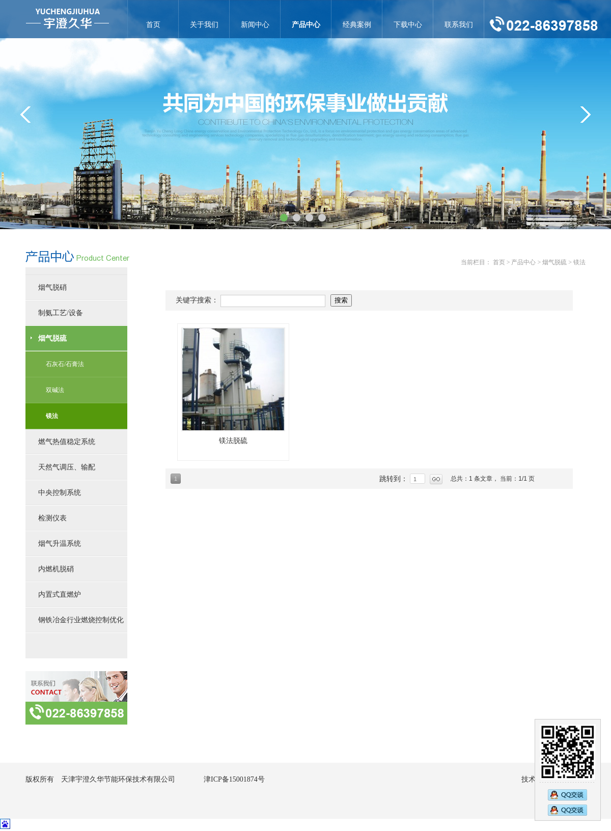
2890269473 (567, 793)
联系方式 (76, 698)
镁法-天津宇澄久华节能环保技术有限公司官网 (67, 19)
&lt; (25, 114)
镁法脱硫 (233, 441)
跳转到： (394, 479)
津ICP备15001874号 (234, 779)
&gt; (585, 114)
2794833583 (567, 811)
